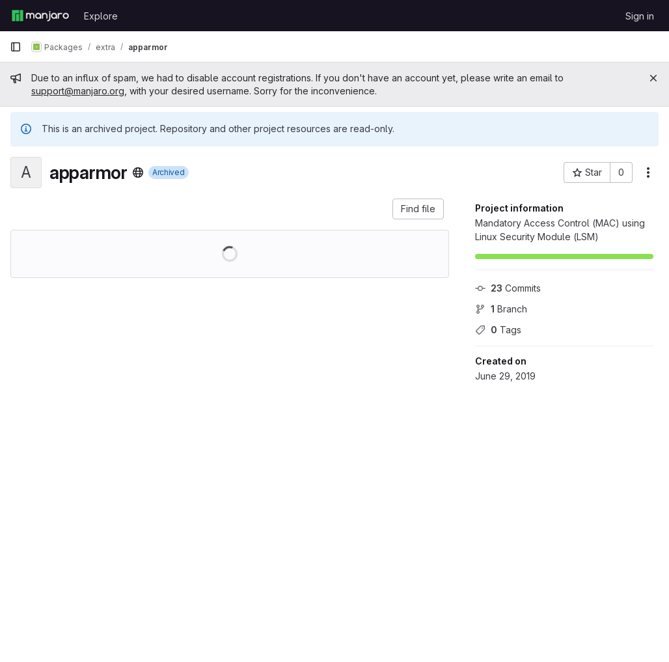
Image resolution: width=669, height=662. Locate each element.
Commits (508, 288)
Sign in (639, 15)
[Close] (653, 78)
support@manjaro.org (77, 90)
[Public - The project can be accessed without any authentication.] (138, 172)
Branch (501, 308)
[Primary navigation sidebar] (15, 46)
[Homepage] (40, 15)
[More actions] (648, 172)
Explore (101, 15)
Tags (498, 329)
